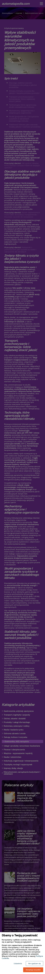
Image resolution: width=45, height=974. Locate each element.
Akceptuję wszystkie (33, 970)
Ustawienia (18, 963)
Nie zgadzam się (34, 963)
